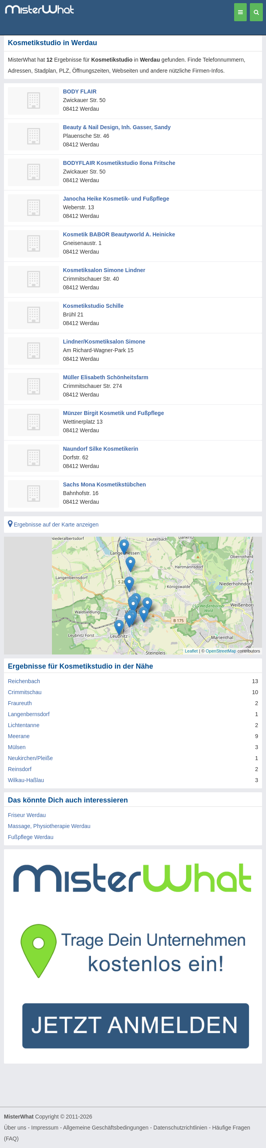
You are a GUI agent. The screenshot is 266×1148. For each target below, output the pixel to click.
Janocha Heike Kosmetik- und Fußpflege (116, 199)
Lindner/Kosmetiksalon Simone (104, 341)
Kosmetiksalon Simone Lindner (104, 270)
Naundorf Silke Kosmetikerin (100, 449)
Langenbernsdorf (29, 714)
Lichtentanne (23, 725)
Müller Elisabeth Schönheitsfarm (105, 377)
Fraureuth (20, 703)
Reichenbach (24, 681)
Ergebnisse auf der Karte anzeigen (53, 524)
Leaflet (191, 651)
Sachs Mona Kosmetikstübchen (104, 484)
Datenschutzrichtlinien (180, 1127)
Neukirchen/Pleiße (30, 758)
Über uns (15, 1127)
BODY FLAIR (79, 91)
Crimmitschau (25, 692)
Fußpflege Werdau (31, 837)
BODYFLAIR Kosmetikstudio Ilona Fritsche (119, 163)
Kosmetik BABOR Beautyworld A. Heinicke (119, 234)
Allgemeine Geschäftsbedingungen (105, 1127)
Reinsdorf (19, 769)
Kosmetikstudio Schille (93, 306)
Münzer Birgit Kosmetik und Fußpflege (113, 413)
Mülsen (17, 747)
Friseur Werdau (27, 815)
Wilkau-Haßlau (26, 780)
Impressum (44, 1127)
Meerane (19, 736)
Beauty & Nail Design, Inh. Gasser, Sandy (117, 127)
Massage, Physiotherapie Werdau (49, 826)
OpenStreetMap (221, 651)
